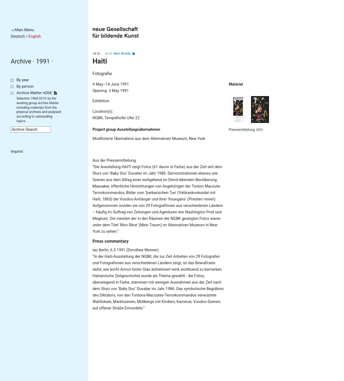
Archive (21, 61)
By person (25, 86)
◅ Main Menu (22, 30)
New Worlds (122, 53)
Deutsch (18, 36)
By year (23, 80)
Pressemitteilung (246, 130)
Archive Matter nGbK (37, 93)
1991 (43, 61)
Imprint (17, 151)
